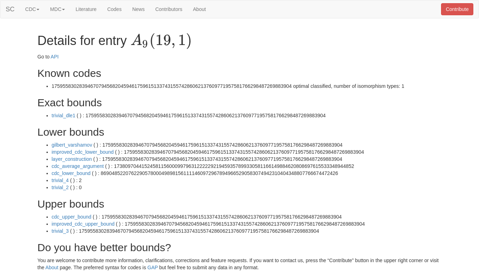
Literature (86, 9)
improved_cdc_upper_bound (83, 224)
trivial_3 (60, 231)
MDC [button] (57, 9)
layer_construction (72, 159)
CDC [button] (32, 9)
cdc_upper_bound (71, 217)
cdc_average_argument (78, 166)
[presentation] (161, 41)
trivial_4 (60, 180)
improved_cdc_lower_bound (83, 152)
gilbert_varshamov (72, 145)
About (199, 9)
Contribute (457, 9)
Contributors (168, 9)
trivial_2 (60, 187)
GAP (152, 267)
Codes (114, 9)
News (138, 9)
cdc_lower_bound (71, 173)
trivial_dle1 (64, 115)
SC (10, 9)
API (55, 57)
